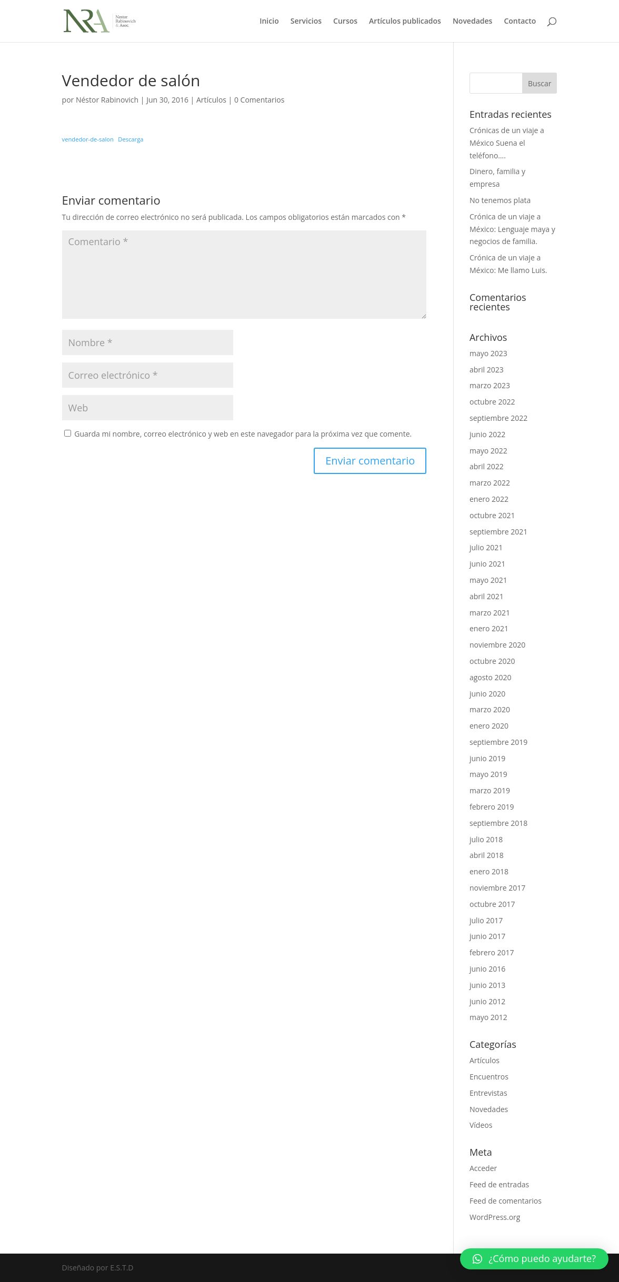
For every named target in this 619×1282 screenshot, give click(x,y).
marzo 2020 (490, 709)
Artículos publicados (405, 21)
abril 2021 (487, 596)
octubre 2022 (492, 402)
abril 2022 (487, 466)
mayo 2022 (488, 451)
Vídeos (481, 1125)
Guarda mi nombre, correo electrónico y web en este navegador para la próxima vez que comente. (243, 434)
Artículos (211, 100)
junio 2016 (487, 969)
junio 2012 (487, 1001)
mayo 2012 (488, 1017)
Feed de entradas (499, 1184)
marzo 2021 (490, 613)
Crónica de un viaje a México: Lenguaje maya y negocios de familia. (512, 229)
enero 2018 (489, 871)
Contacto (520, 21)
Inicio (268, 21)
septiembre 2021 (498, 532)
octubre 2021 (492, 515)
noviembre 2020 (497, 645)
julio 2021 (486, 547)
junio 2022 (487, 434)
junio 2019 (487, 758)
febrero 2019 (492, 807)
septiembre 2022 (498, 418)
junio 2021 (487, 564)
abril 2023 (487, 370)
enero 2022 (489, 499)
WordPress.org (495, 1217)
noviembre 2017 (497, 888)
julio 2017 (486, 920)
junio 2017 (487, 936)
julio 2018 (486, 839)
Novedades (473, 21)
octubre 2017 (492, 904)
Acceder (483, 1168)
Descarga (130, 139)
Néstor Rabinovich (107, 100)
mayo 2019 (488, 774)
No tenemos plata (500, 200)
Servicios (306, 21)
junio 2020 (487, 694)
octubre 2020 (492, 661)
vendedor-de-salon (88, 139)
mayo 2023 (488, 353)
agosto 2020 (491, 677)
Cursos (345, 21)
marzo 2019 (490, 790)
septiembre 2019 (498, 742)
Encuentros (489, 1077)
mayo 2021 (488, 580)
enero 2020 (489, 726)
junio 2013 (487, 985)
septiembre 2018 (498, 823)
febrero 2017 (492, 952)
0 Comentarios (259, 100)
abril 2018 (487, 855)
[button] (534, 1258)
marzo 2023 (490, 385)
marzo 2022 (490, 483)
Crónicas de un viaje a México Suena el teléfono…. (507, 142)
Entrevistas (488, 1093)
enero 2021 (489, 628)
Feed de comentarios (506, 1201)
